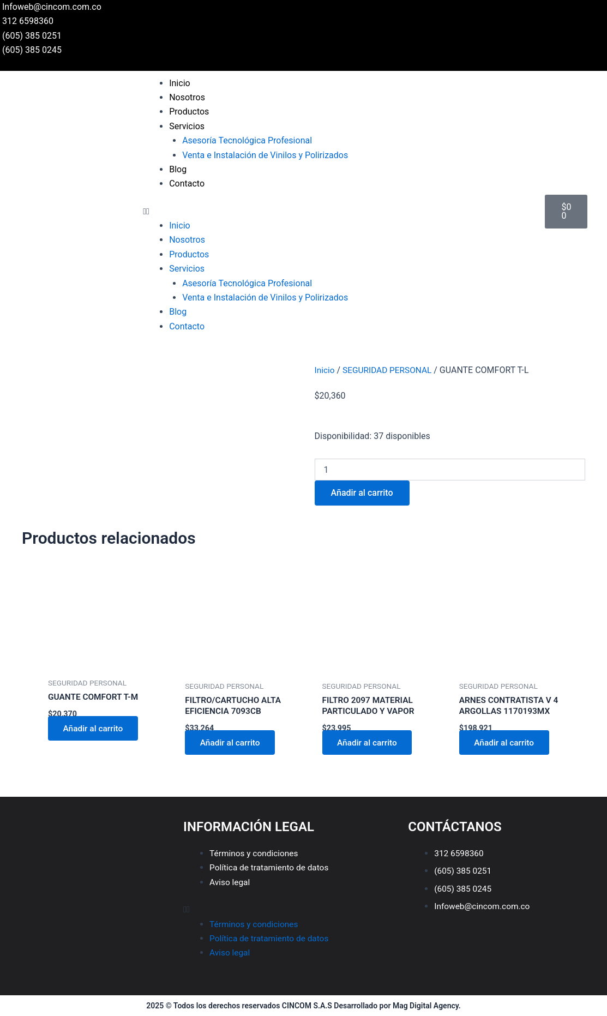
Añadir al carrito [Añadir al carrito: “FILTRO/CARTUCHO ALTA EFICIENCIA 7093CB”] (232, 743)
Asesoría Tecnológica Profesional (247, 140)
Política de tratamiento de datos (271, 868)
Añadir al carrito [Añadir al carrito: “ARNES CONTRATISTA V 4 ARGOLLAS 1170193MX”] (507, 743)
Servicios (187, 126)
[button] (338, 212)
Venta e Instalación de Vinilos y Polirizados (265, 155)
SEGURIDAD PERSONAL (390, 370)
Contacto (187, 183)
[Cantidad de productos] (450, 469)
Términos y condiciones (255, 853)
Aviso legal (230, 882)
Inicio (179, 83)
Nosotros (187, 97)
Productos (189, 111)
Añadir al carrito (362, 493)
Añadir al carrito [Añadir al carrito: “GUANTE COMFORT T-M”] (95, 729)
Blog (178, 169)
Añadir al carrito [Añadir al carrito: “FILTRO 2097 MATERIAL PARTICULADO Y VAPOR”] (370, 743)
